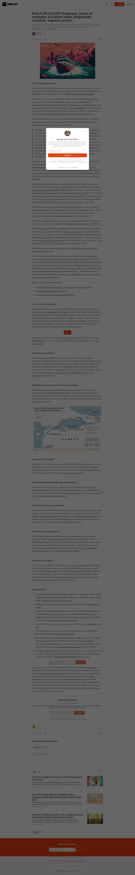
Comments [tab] (36, 747)
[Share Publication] (112, 4)
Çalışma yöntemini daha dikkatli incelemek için (55, 295)
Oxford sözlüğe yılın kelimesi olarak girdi (56, 601)
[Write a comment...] (70, 757)
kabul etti (36, 341)
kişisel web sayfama (49, 673)
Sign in (129, 4)
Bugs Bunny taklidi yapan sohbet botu (51, 291)
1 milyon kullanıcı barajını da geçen (67, 114)
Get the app (77, 866)
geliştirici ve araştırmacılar (62, 170)
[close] (86, 130)
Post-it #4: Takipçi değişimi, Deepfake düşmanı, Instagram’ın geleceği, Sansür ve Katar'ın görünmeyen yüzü (57, 797)
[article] (67, 783)
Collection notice (78, 861)
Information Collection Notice (67, 162)
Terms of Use (77, 160)
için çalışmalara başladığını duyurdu (68, 647)
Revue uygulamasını (89, 667)
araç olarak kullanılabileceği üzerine (60, 216)
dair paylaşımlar (79, 321)
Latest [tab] (39, 771)
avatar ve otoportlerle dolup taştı (53, 312)
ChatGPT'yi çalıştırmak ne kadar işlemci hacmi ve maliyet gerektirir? (64, 287)
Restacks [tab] (44, 747)
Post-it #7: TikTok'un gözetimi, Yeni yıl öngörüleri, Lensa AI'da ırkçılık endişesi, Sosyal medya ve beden (57, 816)
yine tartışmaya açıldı (72, 231)
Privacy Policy (82, 162)
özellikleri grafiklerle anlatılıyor (53, 496)
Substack (58, 871)
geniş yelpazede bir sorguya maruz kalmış (62, 259)
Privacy (64, 861)
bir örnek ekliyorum (88, 548)
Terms (70, 861)
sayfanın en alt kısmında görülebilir (50, 240)
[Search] (107, 4)
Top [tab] (34, 771)
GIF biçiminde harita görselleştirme (55, 393)
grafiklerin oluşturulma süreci (44, 580)
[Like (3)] (35, 39)
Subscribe (119, 4)
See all (37, 832)
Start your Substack (61, 866)
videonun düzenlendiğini (85, 516)
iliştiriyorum (37, 343)
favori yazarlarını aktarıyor (73, 473)
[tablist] (40, 747)
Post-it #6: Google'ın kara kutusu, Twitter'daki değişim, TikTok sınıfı (57, 778)
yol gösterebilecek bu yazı (76, 224)
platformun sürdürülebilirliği (65, 657)
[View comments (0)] (41, 39)
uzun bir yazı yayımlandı (68, 620)
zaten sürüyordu (74, 326)
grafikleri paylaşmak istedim (73, 577)
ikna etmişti (45, 516)
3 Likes (39, 726)
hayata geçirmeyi (42, 641)
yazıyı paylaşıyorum (66, 634)
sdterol (39, 32)
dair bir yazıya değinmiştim (82, 94)
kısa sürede (48, 114)
